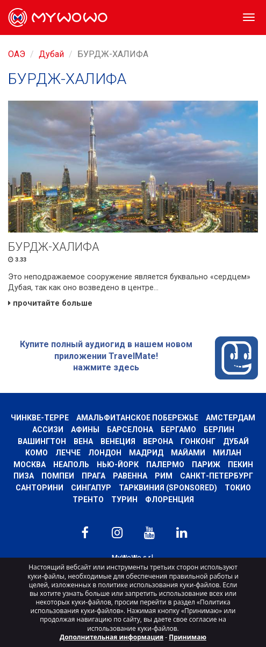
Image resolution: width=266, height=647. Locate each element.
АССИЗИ (47, 429)
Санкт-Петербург (216, 476)
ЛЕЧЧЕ (68, 452)
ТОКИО (238, 487)
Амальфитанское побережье (137, 417)
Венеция (117, 441)
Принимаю (187, 637)
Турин (124, 499)
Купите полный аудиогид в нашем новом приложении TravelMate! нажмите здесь (139, 357)
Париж (206, 464)
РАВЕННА (130, 476)
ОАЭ (16, 54)
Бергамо (178, 429)
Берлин (219, 429)
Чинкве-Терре (40, 417)
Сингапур (91, 487)
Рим (163, 476)
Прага (93, 476)
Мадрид (146, 452)
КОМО (36, 452)
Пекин (240, 464)
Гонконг (198, 441)
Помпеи (57, 476)
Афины (85, 429)
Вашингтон (42, 441)
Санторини (39, 487)
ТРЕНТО (88, 499)
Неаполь (71, 464)
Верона (158, 441)
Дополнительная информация (111, 637)
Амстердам (230, 417)
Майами (188, 452)
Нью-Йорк (118, 464)
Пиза (23, 476)
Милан (227, 452)
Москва (29, 464)
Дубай (51, 54)
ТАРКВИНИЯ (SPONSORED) (168, 487)
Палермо (165, 464)
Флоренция (169, 499)
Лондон (104, 452)
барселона (130, 429)
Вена (83, 441)
